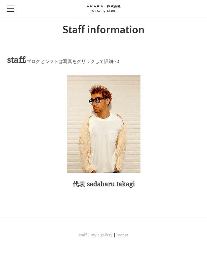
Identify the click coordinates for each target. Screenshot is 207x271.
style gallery (101, 235)
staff (83, 235)
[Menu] (10, 8)
